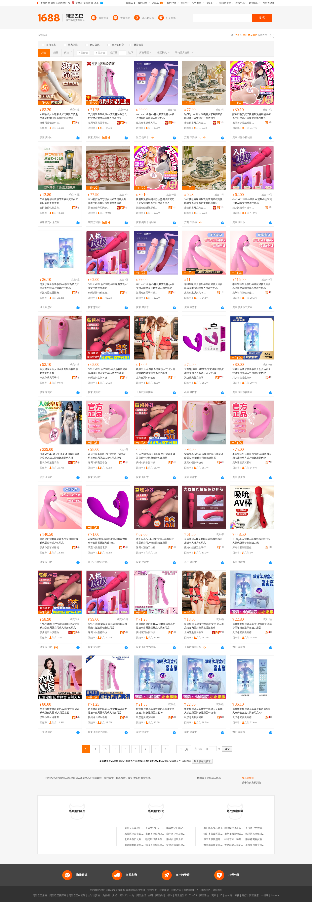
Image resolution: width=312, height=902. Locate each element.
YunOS (193, 895)
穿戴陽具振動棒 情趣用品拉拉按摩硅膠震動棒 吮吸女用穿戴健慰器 (203, 456)
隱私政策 (176, 890)
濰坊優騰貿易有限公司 (195, 377)
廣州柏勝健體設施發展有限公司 (241, 833)
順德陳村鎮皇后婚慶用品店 (139, 845)
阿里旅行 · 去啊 (144, 895)
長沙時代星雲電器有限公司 (259, 828)
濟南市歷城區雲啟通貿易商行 (243, 547)
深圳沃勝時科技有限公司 (243, 207)
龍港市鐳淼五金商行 (195, 547)
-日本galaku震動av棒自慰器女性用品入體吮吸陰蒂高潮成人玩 (251, 541)
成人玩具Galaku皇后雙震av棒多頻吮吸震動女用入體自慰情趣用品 (155, 541)
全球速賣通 (94, 895)
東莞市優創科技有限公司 (195, 462)
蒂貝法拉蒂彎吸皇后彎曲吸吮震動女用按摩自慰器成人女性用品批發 (107, 456)
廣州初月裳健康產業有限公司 (243, 292)
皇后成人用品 (214, 777)
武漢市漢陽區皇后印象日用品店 (162, 845)
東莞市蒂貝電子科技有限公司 (51, 377)
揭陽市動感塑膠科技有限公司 (147, 207)
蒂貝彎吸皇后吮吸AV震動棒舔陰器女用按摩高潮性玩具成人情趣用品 (107, 116)
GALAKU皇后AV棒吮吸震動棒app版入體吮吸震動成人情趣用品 (155, 116)
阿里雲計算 (181, 895)
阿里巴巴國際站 (58, 895)
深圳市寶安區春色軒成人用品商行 (99, 462)
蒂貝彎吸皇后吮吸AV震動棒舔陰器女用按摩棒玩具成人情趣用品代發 (251, 456)
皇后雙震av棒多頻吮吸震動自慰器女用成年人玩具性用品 (203, 541)
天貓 (114, 895)
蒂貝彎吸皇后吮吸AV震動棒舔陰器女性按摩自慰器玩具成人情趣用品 (155, 626)
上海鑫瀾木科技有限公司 (147, 377)
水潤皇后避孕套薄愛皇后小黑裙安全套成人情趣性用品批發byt (155, 711)
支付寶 (228, 895)
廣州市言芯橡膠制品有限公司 (51, 547)
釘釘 (244, 895)
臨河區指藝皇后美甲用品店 (159, 839)
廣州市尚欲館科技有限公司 (147, 462)
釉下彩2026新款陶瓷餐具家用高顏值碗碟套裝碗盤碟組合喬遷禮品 (203, 116)
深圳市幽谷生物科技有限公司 (243, 377)
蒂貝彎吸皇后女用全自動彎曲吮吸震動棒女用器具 (59, 371)
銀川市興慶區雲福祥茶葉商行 (219, 833)
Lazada (275, 895)
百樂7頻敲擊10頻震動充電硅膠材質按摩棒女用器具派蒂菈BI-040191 (204, 371)
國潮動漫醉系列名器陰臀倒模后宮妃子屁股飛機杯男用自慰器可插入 (155, 201)
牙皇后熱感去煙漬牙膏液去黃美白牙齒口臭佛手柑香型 (59, 201)
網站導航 (217, 890)
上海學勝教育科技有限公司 (259, 845)
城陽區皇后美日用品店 (136, 833)
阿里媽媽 (160, 895)
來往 (237, 895)
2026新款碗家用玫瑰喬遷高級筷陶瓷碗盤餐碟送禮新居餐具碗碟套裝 (203, 201)
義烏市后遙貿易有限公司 (51, 462)
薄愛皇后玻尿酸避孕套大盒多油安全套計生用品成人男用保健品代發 (251, 371)
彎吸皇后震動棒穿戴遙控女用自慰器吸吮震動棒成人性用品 (59, 541)
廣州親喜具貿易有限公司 (243, 462)
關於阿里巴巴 (191, 890)
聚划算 (123, 895)
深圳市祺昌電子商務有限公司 (99, 122)
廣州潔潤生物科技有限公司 (147, 632)
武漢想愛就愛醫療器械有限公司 (51, 292)
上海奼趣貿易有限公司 (195, 632)
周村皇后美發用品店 (135, 828)
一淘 (131, 895)
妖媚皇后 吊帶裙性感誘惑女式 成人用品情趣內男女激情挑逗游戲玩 (156, 371)
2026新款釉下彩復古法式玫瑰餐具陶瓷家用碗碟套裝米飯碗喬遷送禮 (107, 201)
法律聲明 (152, 890)
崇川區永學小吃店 (213, 828)
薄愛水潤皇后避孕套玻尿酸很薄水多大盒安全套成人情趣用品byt (251, 711)
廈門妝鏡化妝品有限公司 (51, 207)
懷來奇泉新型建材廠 (214, 839)
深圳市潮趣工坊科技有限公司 (147, 547)
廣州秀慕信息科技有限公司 (51, 122)
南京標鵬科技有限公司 (257, 839)
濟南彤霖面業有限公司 (215, 845)
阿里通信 (204, 895)
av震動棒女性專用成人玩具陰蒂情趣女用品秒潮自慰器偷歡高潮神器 (59, 116)
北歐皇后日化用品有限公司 (139, 839)
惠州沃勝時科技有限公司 (99, 292)
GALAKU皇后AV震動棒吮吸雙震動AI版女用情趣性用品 (108, 286)
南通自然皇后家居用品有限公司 (183, 839)
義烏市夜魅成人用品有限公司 (147, 122)
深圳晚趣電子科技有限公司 (147, 292)
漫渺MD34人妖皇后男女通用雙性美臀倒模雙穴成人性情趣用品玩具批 (59, 456)
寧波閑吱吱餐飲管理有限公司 (239, 828)
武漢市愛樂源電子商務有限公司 (99, 547)
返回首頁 (186, 761)
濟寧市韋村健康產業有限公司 (51, 717)
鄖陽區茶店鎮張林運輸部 (258, 833)
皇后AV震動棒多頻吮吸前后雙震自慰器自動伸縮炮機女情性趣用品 (155, 456)
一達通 (264, 895)
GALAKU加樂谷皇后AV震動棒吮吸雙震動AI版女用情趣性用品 (252, 201)
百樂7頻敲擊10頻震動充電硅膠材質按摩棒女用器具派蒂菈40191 (107, 541)
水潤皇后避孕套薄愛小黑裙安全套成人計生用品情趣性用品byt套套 (203, 711)
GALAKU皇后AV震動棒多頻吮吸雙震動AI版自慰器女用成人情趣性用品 (107, 371)
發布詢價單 (248, 777)
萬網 (214, 895)
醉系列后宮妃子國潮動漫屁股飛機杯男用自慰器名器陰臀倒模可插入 (251, 116)
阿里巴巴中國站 (77, 895)
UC (220, 895)
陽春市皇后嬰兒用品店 (178, 828)
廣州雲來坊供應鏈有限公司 (51, 632)
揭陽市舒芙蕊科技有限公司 (243, 122)
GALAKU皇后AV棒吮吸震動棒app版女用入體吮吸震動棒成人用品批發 (155, 286)
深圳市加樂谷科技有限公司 (99, 632)
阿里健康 (254, 895)
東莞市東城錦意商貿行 (195, 292)
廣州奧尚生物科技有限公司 (99, 377)
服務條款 (164, 890)
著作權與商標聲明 (135, 890)
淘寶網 (106, 895)
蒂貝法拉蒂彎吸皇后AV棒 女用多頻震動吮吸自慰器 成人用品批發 (59, 711)
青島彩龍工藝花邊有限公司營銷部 (242, 845)
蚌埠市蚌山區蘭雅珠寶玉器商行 (241, 839)
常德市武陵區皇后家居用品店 (181, 845)
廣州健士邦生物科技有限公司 (99, 717)
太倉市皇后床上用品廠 (157, 828)
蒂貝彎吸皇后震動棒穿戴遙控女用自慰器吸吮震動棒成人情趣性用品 (203, 286)
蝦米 (170, 895)
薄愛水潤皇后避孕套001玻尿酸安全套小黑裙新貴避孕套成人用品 (252, 626)
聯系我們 (205, 890)
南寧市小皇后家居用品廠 (179, 833)
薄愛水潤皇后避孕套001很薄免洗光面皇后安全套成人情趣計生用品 (59, 286)
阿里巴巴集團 (40, 895)
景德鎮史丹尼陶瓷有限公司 (195, 122)
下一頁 (184, 749)
